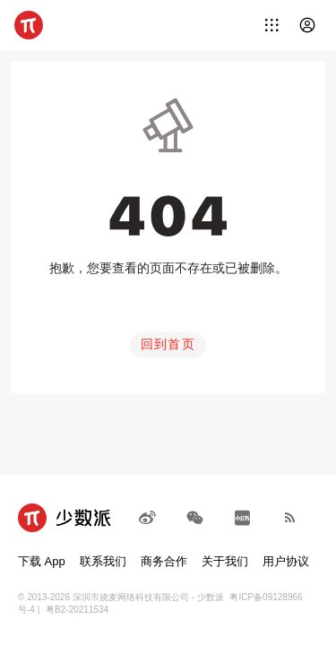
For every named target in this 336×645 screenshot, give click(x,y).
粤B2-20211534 (77, 610)
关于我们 (225, 561)
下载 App (41, 561)
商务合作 (164, 561)
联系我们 (103, 561)
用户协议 (286, 561)
